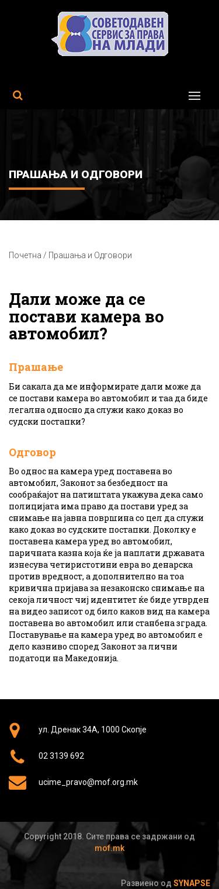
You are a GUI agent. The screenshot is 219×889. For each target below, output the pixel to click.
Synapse (191, 883)
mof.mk (109, 848)
